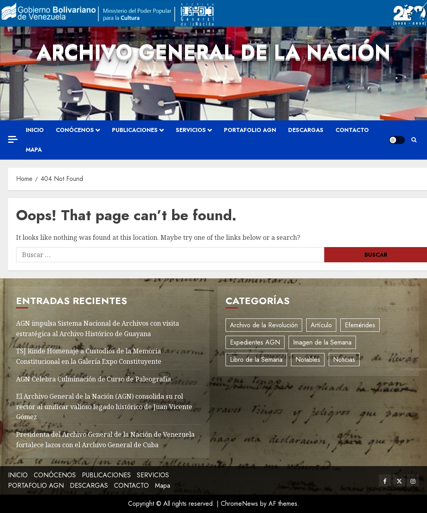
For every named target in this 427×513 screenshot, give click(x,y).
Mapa (34, 150)
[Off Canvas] (13, 139)
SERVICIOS (191, 130)
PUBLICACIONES (135, 130)
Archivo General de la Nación (213, 52)
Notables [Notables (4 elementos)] (307, 359)
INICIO (35, 130)
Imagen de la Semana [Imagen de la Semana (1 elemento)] (322, 342)
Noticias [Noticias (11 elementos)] (344, 359)
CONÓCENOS (75, 130)
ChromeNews (239, 503)
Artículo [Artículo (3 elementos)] (321, 325)
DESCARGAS (305, 130)
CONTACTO (352, 130)
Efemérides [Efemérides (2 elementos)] (360, 325)
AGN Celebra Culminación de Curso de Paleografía (93, 379)
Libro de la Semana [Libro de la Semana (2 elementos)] (256, 359)
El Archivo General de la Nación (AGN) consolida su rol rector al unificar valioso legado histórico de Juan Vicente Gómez (104, 406)
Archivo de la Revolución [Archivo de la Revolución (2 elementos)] (264, 325)
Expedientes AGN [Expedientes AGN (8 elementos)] (255, 342)
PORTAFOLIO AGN (250, 130)
